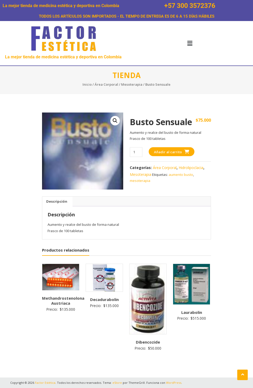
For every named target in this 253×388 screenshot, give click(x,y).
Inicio (87, 84)
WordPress (173, 383)
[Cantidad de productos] (136, 152)
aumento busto (181, 174)
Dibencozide (148, 342)
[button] (189, 43)
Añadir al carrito (168, 152)
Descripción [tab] (56, 201)
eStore (117, 383)
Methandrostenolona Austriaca (63, 300)
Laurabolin (191, 312)
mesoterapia (140, 180)
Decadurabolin (104, 299)
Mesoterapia (131, 84)
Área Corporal (106, 84)
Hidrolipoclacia (191, 167)
